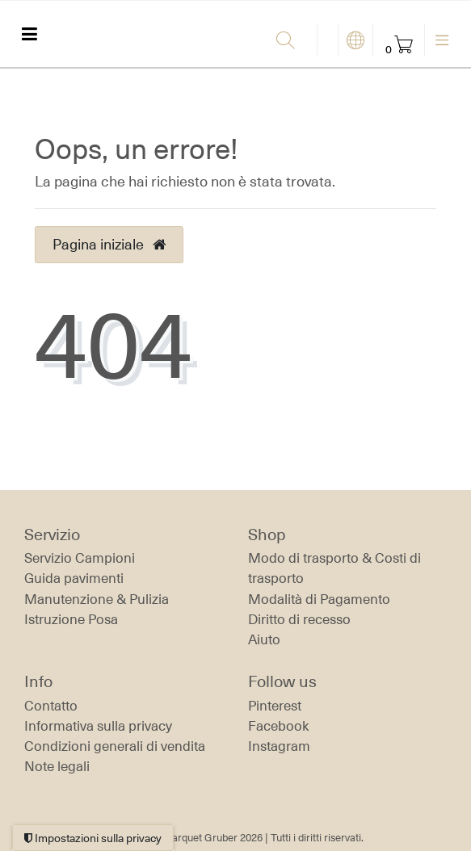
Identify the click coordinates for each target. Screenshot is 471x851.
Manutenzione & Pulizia (96, 599)
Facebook (278, 726)
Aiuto (264, 639)
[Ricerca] (292, 41)
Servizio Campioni (79, 558)
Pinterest (274, 706)
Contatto (51, 706)
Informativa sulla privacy (98, 726)
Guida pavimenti (74, 578)
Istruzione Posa (71, 619)
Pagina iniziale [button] (109, 244)
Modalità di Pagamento (319, 599)
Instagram (279, 746)
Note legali (57, 766)
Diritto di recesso (299, 619)
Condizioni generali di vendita (114, 746)
